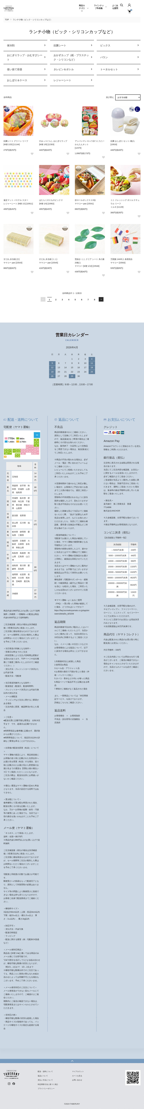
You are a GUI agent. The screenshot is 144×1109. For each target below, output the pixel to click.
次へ (101, 299)
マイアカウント (78, 1071)
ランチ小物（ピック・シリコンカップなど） (32, 19)
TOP (7, 19)
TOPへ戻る (72, 1061)
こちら (63, 702)
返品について (43, 1076)
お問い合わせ (77, 1080)
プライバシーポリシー (46, 1088)
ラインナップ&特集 (99, 7)
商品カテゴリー (82, 8)
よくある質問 (115, 7)
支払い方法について (45, 1080)
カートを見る (77, 1076)
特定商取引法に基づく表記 (48, 1084)
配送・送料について (45, 1071)
